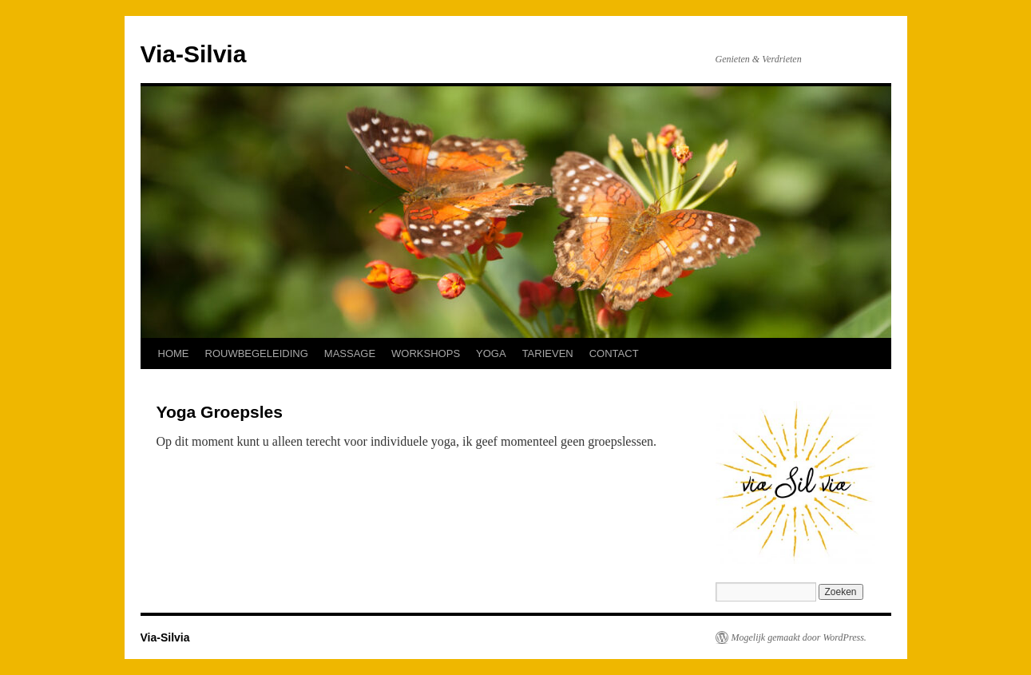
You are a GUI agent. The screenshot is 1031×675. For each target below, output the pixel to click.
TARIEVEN (547, 353)
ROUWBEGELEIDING (256, 353)
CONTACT (614, 353)
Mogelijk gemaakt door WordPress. (799, 637)
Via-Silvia (194, 54)
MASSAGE (349, 353)
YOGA (491, 353)
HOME (173, 353)
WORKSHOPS (425, 353)
